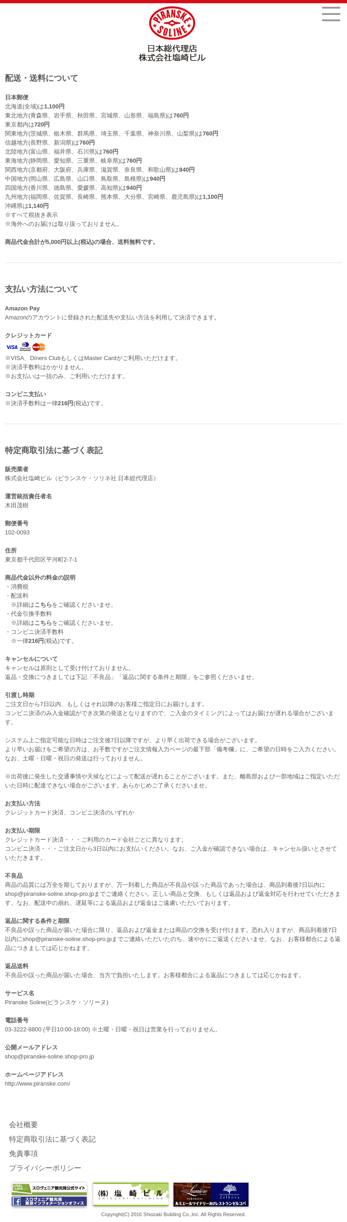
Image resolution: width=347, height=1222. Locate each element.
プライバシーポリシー (45, 1168)
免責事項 (23, 1153)
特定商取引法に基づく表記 (52, 1139)
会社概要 (23, 1124)
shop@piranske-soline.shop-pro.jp (49, 893)
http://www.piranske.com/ (37, 1083)
